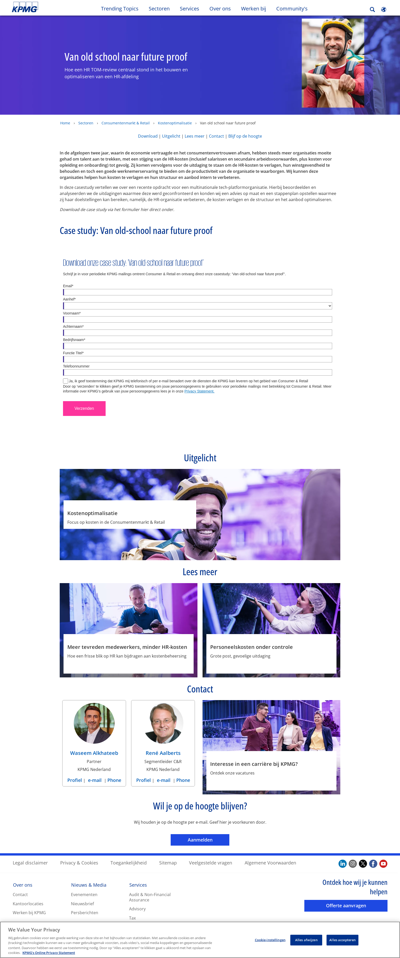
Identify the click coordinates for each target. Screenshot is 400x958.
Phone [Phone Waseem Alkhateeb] (114, 780)
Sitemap (168, 862)
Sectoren (85, 122)
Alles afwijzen (306, 940)
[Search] (372, 9)
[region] (200, 940)
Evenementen (84, 894)
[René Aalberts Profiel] (163, 731)
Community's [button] (292, 8)
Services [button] (189, 8)
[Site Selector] (384, 9)
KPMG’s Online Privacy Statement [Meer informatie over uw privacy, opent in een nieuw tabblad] (48, 952)
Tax (132, 918)
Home (65, 122)
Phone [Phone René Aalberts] (183, 780)
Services (138, 885)
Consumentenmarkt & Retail (126, 122)
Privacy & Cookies (79, 862)
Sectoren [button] (159, 8)
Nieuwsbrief (82, 903)
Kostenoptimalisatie (175, 122)
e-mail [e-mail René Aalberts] (163, 780)
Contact (216, 136)
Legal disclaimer (30, 862)
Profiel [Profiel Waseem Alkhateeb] (75, 780)
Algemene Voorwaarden (270, 862)
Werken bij (256, 8)
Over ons (22, 885)
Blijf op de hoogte (245, 136)
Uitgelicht (171, 136)
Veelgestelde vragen (210, 862)
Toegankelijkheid (128, 862)
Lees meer (195, 136)
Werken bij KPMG (29, 912)
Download (148, 136)
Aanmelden (209, 839)
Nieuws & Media (88, 885)
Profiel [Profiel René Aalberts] (144, 780)
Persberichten (84, 912)
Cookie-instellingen (270, 940)
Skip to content (48, 7)
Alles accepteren (342, 940)
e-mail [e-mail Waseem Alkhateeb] (95, 780)
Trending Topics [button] (120, 8)
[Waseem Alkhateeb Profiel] (94, 731)
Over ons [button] (220, 8)
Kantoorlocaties (28, 903)
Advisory (137, 908)
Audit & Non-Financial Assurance (150, 896)
